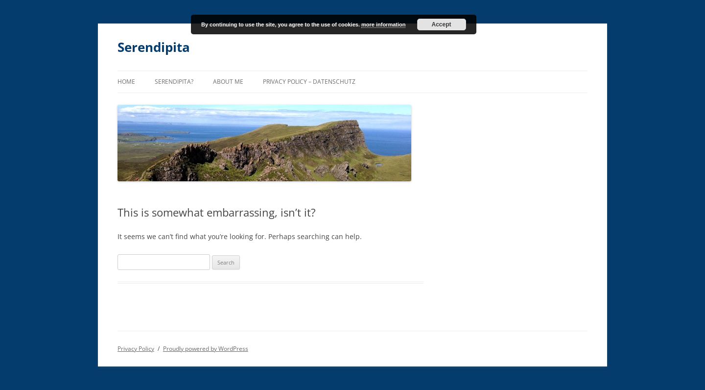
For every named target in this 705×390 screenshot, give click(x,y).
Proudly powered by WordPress (205, 348)
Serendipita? (174, 81)
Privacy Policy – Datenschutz (309, 81)
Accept (441, 24)
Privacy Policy (136, 348)
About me (228, 81)
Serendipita (154, 47)
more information (383, 24)
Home (126, 81)
